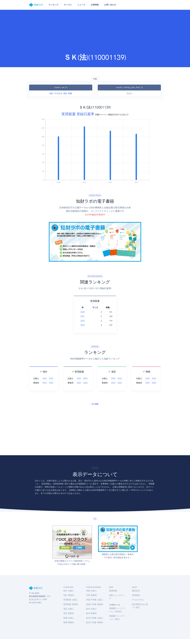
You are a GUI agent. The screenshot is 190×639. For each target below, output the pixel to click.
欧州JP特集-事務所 (94, 622)
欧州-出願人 (91, 609)
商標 (70, 93)
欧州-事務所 (91, 613)
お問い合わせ (110, 5)
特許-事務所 (68, 595)
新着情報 (113, 591)
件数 (95, 79)
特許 (51, 93)
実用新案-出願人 (70, 600)
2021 (87, 316)
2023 (87, 325)
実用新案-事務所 (70, 604)
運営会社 (136, 591)
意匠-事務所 (68, 613)
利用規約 (136, 595)
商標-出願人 (68, 618)
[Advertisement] (95, 33)
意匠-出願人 (68, 609)
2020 (87, 312)
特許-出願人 (68, 591)
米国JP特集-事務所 (94, 604)
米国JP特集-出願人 (94, 600)
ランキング (53, 5)
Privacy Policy (138, 600)
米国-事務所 (91, 595)
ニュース (81, 5)
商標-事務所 (68, 622)
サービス (68, 5)
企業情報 (95, 5)
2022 (87, 321)
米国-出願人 (91, 591)
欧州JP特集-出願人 (94, 618)
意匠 (65, 93)
